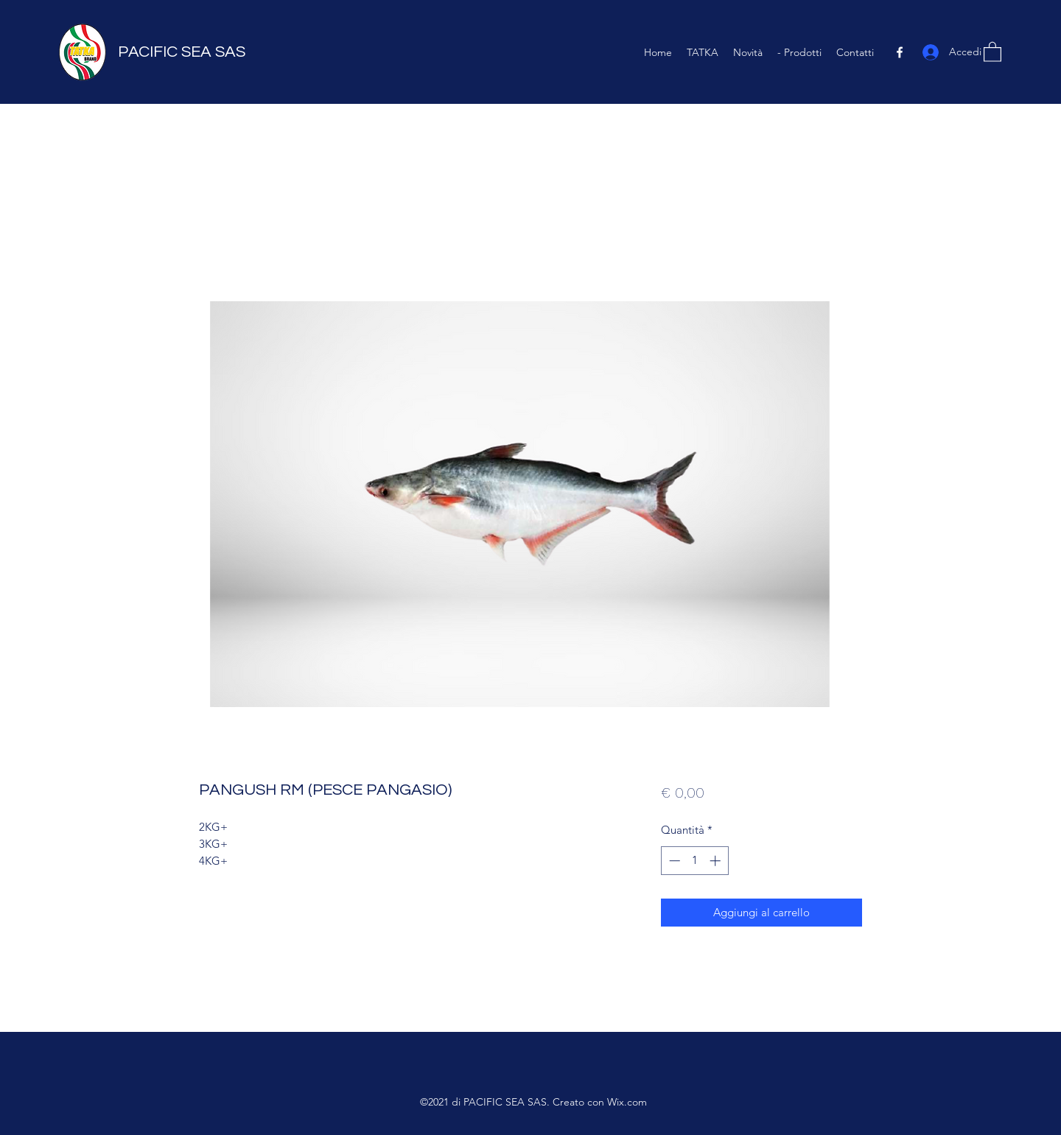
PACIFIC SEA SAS (181, 51)
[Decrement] (673, 860)
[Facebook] (899, 52)
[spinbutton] (694, 860)
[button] (992, 51)
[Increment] (716, 860)
